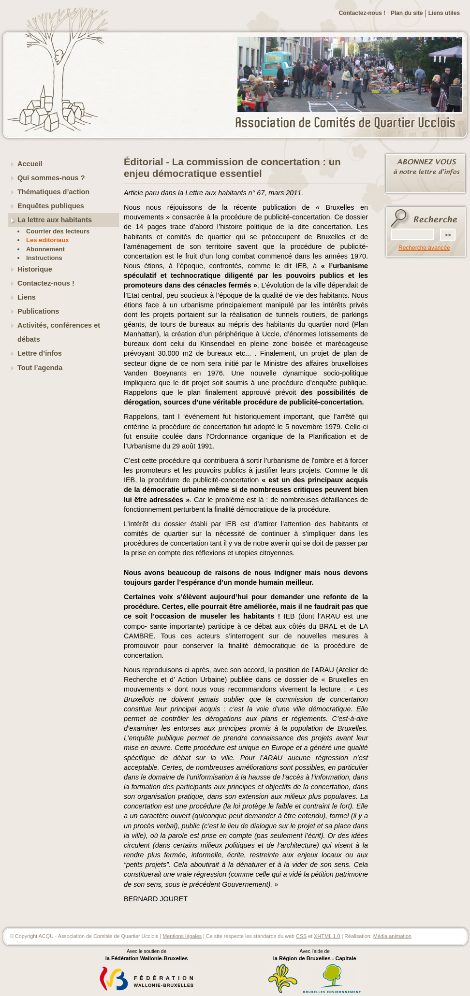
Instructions (44, 257)
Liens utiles (444, 13)
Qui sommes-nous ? (51, 178)
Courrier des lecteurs (57, 231)
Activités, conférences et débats (58, 332)
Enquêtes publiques (50, 206)
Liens (26, 297)
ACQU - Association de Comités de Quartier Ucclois (351, 123)
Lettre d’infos (39, 353)
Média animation (392, 936)
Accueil (30, 164)
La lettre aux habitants (54, 220)
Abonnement (45, 249)
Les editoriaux (47, 240)
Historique (34, 269)
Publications (38, 311)
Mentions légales (182, 936)
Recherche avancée (424, 248)
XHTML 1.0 (327, 936)
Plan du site (407, 13)
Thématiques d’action (53, 192)
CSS (301, 936)
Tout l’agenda (39, 368)
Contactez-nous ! (362, 13)
